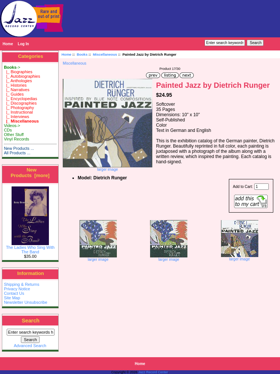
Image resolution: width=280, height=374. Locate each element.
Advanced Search (30, 345)
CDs (8, 130)
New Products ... (19, 148)
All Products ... (17, 153)
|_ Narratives (16, 89)
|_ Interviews (16, 116)
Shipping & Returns (21, 284)
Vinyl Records (16, 139)
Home (8, 44)
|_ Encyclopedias (20, 98)
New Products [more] (29, 172)
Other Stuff (14, 134)
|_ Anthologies (18, 80)
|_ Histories (15, 85)
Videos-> (12, 125)
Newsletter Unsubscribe (25, 302)
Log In (23, 44)
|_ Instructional (18, 112)
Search (31, 321)
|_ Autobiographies (22, 76)
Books (82, 54)
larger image (98, 258)
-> (12, 67)
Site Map (12, 298)
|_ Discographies (20, 103)
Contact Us (14, 293)
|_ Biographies (18, 71)
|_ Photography (19, 107)
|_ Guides (14, 94)
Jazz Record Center (153, 372)
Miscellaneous (105, 54)
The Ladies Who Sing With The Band (30, 247)
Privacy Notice (17, 289)
